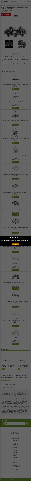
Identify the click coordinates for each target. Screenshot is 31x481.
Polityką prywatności (5, 240)
